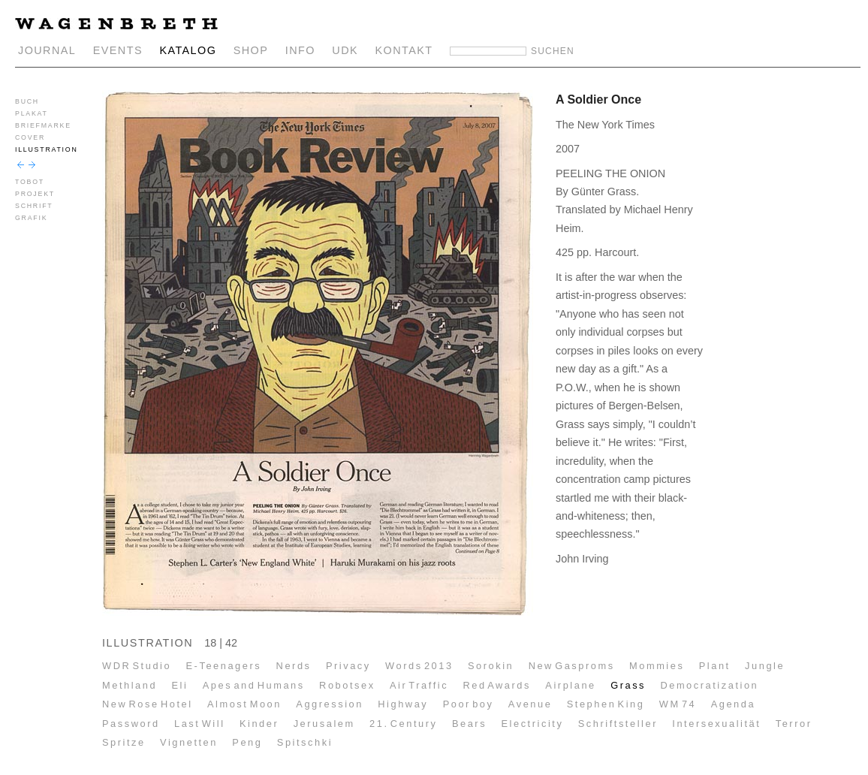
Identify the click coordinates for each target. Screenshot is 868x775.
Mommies (656, 665)
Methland (129, 685)
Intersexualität (716, 723)
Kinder (259, 723)
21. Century (403, 723)
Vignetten (189, 742)
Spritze (124, 742)
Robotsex (347, 685)
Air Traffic (419, 685)
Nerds (294, 665)
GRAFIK (31, 218)
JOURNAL (47, 50)
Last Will (199, 723)
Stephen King (606, 704)
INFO (300, 50)
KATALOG (187, 50)
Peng (247, 742)
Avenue (530, 704)
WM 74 (678, 704)
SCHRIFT (34, 206)
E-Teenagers (224, 665)
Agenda (733, 704)
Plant (715, 665)
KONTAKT (404, 50)
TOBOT (29, 181)
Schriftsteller (618, 723)
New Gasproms (572, 665)
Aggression (329, 704)
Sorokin (491, 665)
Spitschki (305, 742)
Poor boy (468, 704)
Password (131, 723)
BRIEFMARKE (43, 125)
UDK (345, 50)
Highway (403, 704)
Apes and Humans (254, 685)
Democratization (709, 685)
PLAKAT (31, 113)
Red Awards (497, 685)
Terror (794, 723)
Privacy (348, 665)
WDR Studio (136, 665)
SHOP (251, 50)
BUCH (27, 101)
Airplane (570, 685)
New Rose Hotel (147, 704)
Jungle (765, 665)
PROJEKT (35, 194)
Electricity (532, 723)
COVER (30, 137)
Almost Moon (244, 704)
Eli (179, 685)
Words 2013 (419, 665)
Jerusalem (324, 723)
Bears (469, 723)
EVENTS (118, 50)
